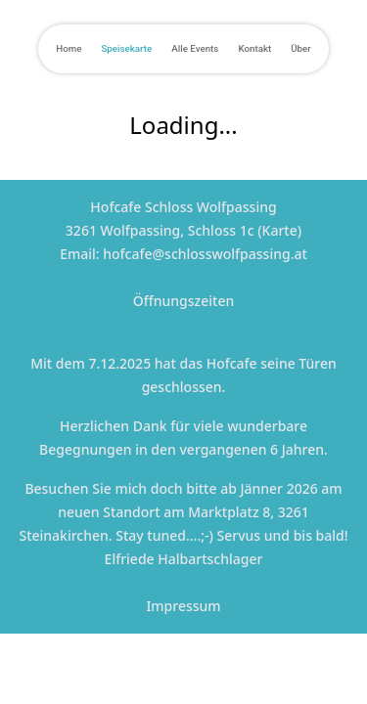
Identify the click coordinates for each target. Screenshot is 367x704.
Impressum (183, 605)
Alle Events (194, 48)
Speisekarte (126, 48)
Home (68, 48)
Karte (280, 230)
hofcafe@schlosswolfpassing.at (205, 253)
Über (301, 48)
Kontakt (254, 48)
